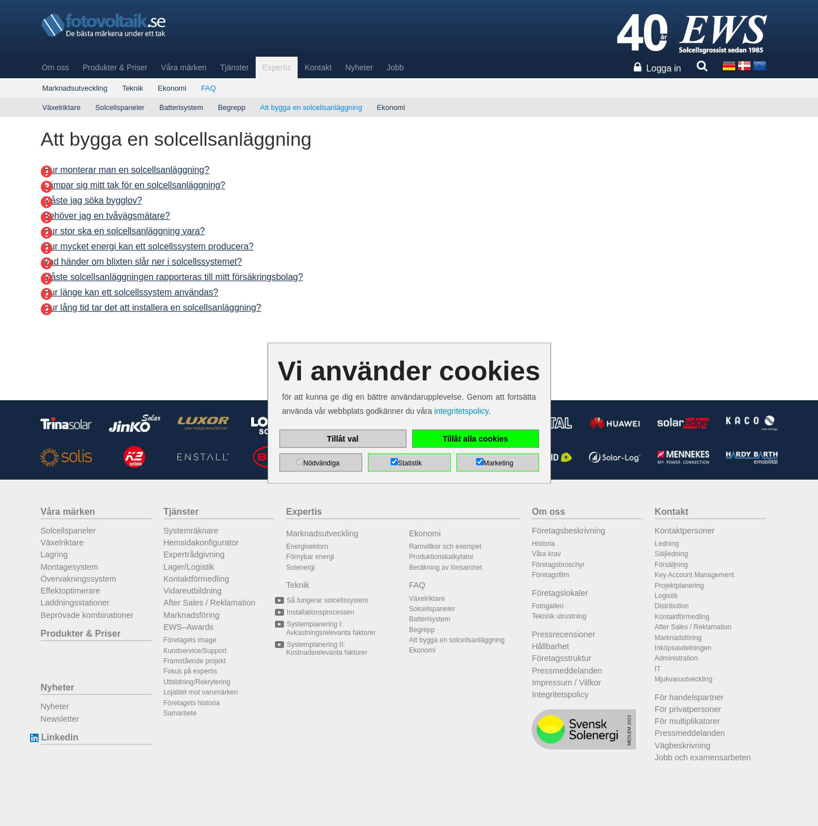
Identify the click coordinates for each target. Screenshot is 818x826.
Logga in (663, 68)
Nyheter (359, 67)
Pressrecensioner (563, 634)
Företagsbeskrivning (568, 530)
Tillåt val (343, 439)
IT (658, 669)
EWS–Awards (188, 627)
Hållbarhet (550, 646)
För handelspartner (689, 697)
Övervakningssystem (79, 578)
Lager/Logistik (188, 566)
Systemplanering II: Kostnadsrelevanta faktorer (326, 648)
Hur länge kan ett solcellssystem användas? (131, 292)
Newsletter (60, 718)
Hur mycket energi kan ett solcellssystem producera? (149, 246)
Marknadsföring (191, 615)
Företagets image (189, 640)
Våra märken (183, 67)
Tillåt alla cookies (475, 439)
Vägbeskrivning (682, 745)
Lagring (54, 554)
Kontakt (317, 67)
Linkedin (60, 737)
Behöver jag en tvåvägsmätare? (107, 216)
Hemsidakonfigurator (201, 542)
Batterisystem (181, 107)
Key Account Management (694, 575)
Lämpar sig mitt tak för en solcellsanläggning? (135, 185)
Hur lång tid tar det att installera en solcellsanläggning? (152, 307)
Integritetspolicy (560, 694)
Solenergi (300, 567)
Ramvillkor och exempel (445, 546)
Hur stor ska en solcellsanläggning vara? (124, 231)
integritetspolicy (461, 411)
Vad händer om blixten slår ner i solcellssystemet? (143, 261)
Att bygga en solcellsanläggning (311, 107)
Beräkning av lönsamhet (445, 567)
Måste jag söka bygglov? (93, 200)
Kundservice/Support (194, 651)
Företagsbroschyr (558, 565)
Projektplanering (679, 586)
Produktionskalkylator (441, 557)
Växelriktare (62, 107)
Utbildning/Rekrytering (196, 682)
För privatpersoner (688, 709)
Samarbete (180, 713)
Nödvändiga (321, 463)
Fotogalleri (547, 606)
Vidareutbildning (192, 590)
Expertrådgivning (193, 554)
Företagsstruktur (561, 658)
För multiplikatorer (687, 721)
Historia (543, 544)
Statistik (410, 463)
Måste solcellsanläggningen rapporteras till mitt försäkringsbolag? (173, 277)
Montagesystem (70, 566)
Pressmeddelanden (567, 670)
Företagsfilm (550, 575)
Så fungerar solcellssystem (327, 600)
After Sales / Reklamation (209, 602)
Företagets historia (191, 703)
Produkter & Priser (115, 67)
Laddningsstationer (75, 602)
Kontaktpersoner (685, 530)
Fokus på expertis (190, 671)
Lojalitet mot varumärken (200, 692)
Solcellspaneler (120, 107)
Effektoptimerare (70, 590)
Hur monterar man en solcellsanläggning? (127, 170)
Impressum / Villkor (566, 682)
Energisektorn (307, 546)
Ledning (667, 544)
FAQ (208, 88)
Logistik (666, 596)
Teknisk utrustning (559, 616)
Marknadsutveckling (75, 88)
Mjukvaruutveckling (684, 679)
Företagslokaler (560, 593)
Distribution (672, 606)
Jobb (395, 67)
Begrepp (231, 107)
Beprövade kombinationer (87, 615)
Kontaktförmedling (196, 578)
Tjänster (234, 67)
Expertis (276, 67)
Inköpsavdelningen (683, 648)
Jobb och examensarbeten (703, 757)
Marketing (499, 463)
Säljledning (671, 554)
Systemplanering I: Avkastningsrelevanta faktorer (331, 628)
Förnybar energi (310, 557)
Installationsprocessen (320, 612)
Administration (676, 658)
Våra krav (546, 554)
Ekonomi (172, 88)
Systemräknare (190, 530)
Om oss (55, 67)
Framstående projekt (194, 661)
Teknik (132, 88)
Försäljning (671, 565)
